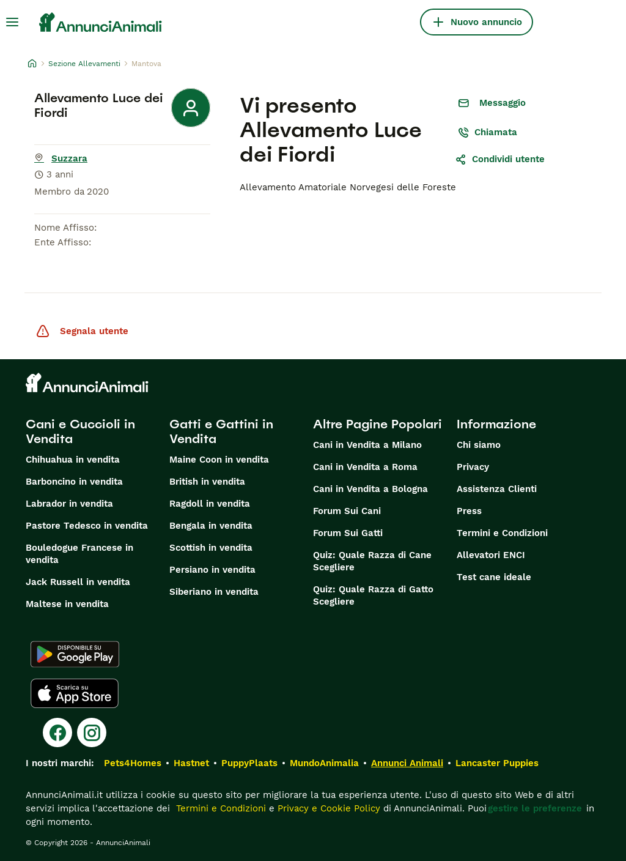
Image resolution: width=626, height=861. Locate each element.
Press (469, 510)
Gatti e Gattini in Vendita (221, 431)
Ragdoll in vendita (209, 503)
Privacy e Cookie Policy (327, 808)
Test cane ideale (494, 577)
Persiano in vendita (212, 569)
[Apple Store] (74, 693)
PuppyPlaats (249, 763)
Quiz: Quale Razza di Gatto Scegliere (373, 595)
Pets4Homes (132, 763)
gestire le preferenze (535, 808)
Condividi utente (500, 159)
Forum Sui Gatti (348, 533)
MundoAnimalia (324, 763)
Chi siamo (479, 444)
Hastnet (191, 763)
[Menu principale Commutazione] (12, 22)
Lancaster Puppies (497, 763)
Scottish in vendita (210, 547)
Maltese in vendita (67, 603)
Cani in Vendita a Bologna (370, 488)
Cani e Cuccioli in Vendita (80, 431)
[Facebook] (57, 732)
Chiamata (487, 132)
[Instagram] (91, 732)
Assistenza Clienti (497, 488)
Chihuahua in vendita (73, 459)
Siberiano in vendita (214, 591)
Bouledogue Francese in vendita (79, 553)
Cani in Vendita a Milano (367, 444)
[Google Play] (75, 654)
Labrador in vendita (69, 503)
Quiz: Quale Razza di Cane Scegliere (372, 561)
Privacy (473, 466)
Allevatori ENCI (491, 555)
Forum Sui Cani (347, 510)
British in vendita (207, 481)
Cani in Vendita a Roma (365, 466)
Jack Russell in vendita (78, 581)
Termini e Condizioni (502, 533)
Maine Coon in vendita (219, 459)
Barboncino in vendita (74, 481)
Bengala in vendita (210, 525)
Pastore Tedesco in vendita (87, 525)
